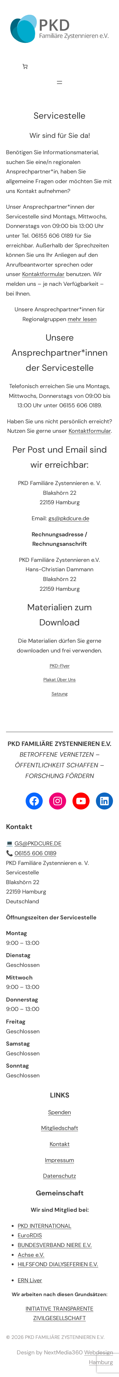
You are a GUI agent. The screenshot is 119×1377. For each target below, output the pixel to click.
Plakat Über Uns (59, 679)
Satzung (60, 694)
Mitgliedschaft (59, 1128)
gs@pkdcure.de (68, 518)
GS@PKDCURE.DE (38, 843)
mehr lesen (82, 319)
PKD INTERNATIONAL (44, 1226)
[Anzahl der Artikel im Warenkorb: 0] (25, 66)
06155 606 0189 (35, 853)
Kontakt (60, 1144)
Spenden (59, 1112)
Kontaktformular (43, 274)
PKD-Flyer (60, 666)
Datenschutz (59, 1176)
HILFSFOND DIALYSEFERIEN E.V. (58, 1264)
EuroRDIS (30, 1235)
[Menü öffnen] (59, 82)
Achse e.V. (31, 1255)
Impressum (59, 1160)
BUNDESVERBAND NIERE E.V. (55, 1245)
